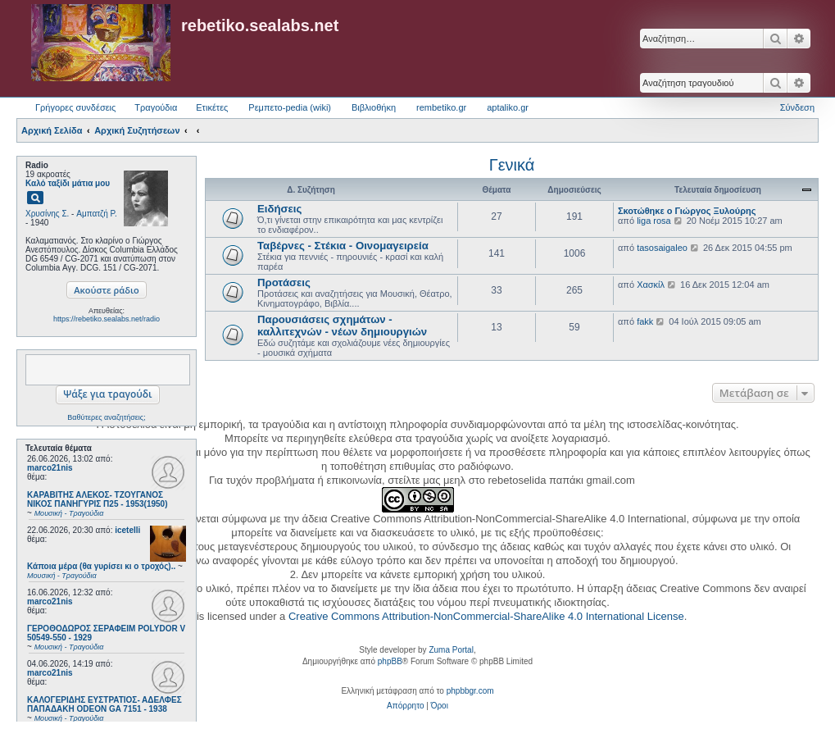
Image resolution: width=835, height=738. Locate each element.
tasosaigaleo (662, 248)
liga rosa (654, 221)
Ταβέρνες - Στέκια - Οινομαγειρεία (343, 245)
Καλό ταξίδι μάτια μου (67, 183)
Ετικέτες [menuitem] (212, 107)
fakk (645, 321)
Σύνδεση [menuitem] (797, 107)
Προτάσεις (284, 282)
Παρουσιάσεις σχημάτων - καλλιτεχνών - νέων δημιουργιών (342, 325)
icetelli (127, 530)
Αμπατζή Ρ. (96, 213)
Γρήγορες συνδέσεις (75, 107)
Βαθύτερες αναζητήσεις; (106, 417)
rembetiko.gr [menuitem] (441, 107)
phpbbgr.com (470, 690)
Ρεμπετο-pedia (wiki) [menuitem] (289, 107)
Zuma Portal (451, 649)
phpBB (390, 661)
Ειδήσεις (279, 209)
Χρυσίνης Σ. (47, 213)
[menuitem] (405, 706)
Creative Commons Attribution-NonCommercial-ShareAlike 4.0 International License (486, 616)
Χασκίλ (651, 284)
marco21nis (50, 467)
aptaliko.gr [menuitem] (508, 107)
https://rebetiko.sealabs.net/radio (106, 319)
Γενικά (512, 165)
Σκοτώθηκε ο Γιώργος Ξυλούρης (687, 211)
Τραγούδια (155, 107)
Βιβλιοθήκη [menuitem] (374, 107)
